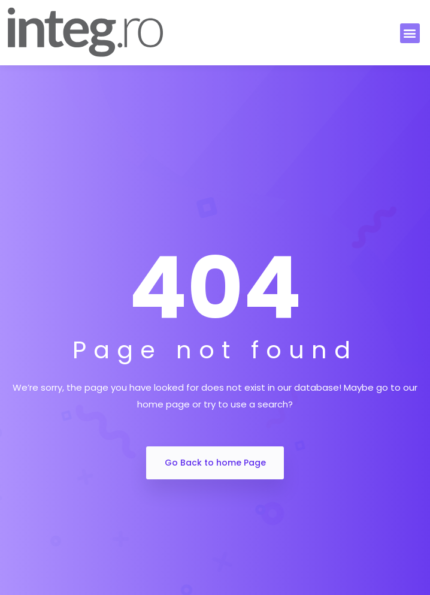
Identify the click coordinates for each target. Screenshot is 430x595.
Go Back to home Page (215, 463)
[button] (410, 33)
